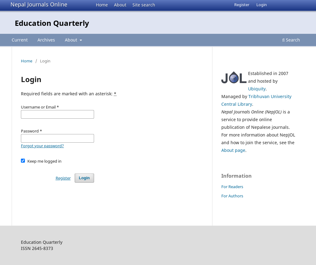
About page (233, 150)
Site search (143, 5)
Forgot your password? (42, 145)
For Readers (232, 186)
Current (20, 40)
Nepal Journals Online (38, 4)
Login (261, 4)
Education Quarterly (52, 23)
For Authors (232, 196)
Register (241, 4)
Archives (46, 40)
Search (291, 40)
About (120, 5)
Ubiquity (257, 89)
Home (102, 5)
